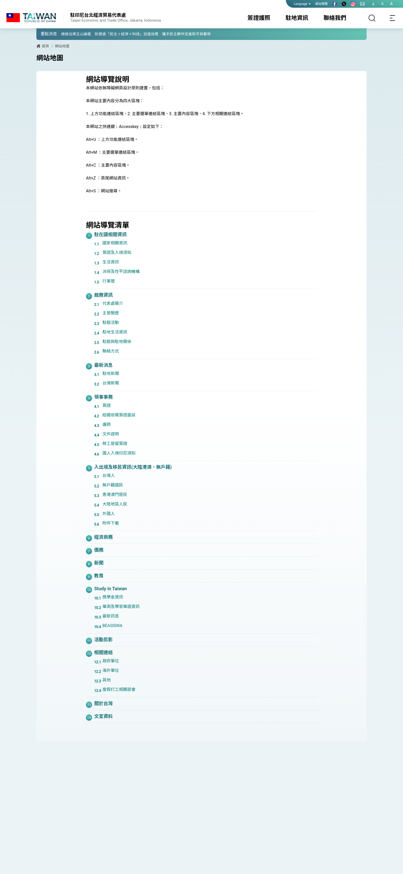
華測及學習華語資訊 (121, 606)
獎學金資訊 (112, 597)
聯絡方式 (110, 351)
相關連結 (103, 652)
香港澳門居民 (114, 494)
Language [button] (302, 4)
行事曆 (108, 281)
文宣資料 (103, 716)
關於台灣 (103, 703)
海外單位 (110, 670)
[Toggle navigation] (392, 18)
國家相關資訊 (114, 243)
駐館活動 (110, 322)
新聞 (98, 562)
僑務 (98, 550)
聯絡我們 (335, 18)
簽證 (106, 405)
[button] (44, 34)
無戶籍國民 (112, 485)
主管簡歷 (110, 313)
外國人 (108, 513)
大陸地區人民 (114, 504)
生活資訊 (110, 262)
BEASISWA (112, 625)
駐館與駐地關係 (116, 341)
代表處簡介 (112, 303)
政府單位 (110, 660)
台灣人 (108, 475)
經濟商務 (103, 537)
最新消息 (103, 365)
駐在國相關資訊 (110, 234)
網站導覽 (321, 4)
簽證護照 (258, 18)
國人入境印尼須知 (118, 453)
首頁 (45, 46)
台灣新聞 (110, 383)
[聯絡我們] (362, 4)
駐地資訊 (297, 18)
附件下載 (110, 523)
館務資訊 (103, 295)
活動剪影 (103, 639)
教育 (98, 575)
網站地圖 (62, 46)
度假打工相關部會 (118, 689)
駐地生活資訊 (114, 332)
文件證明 (110, 434)
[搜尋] (372, 18)
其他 (106, 680)
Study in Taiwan (110, 588)
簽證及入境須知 (116, 252)
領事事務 (103, 397)
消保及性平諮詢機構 (121, 271)
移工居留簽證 (114, 443)
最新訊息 (110, 616)
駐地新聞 (110, 373)
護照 (106, 424)
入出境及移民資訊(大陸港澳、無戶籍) (133, 467)
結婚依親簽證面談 (118, 415)
